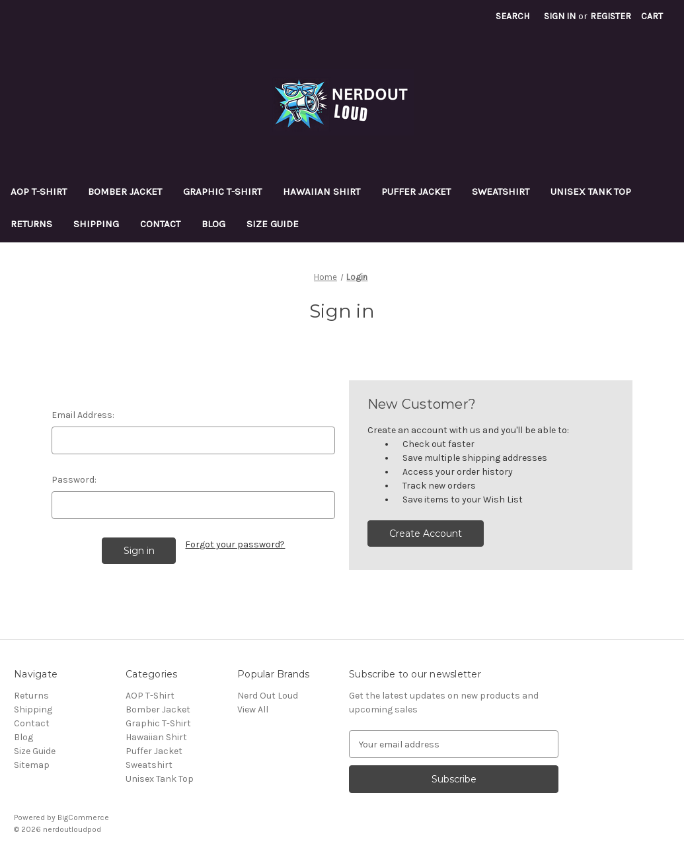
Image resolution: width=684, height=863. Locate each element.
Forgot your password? (235, 544)
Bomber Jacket (125, 191)
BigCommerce (83, 817)
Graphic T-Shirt (222, 191)
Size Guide (273, 224)
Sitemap (32, 765)
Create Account (425, 533)
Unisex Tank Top (591, 191)
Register (610, 16)
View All (252, 709)
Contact (160, 224)
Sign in (560, 16)
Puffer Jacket (416, 191)
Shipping (96, 224)
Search (512, 16)
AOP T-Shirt (39, 191)
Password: (74, 479)
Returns (31, 224)
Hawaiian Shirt (321, 191)
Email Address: (83, 415)
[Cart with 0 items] (652, 16)
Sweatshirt (500, 191)
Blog (213, 224)
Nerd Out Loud (267, 695)
